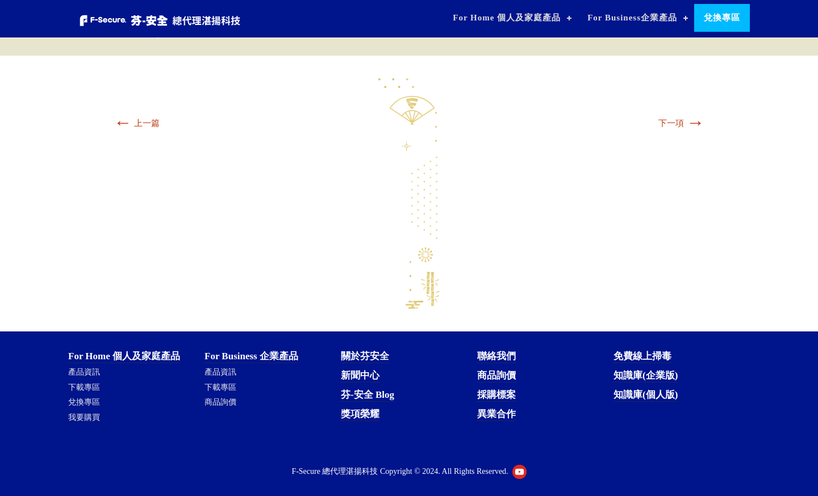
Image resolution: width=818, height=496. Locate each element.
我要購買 (84, 417)
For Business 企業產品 (251, 356)
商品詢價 (220, 402)
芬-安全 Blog (367, 394)
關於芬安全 (365, 356)
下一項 (681, 123)
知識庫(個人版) (646, 394)
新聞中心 (360, 375)
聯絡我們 (496, 356)
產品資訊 (84, 372)
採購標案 (496, 394)
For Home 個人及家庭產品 (507, 17)
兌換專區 (722, 17)
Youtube (519, 472)
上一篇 (137, 123)
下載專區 (84, 387)
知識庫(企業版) (646, 375)
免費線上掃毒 (642, 356)
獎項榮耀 (360, 414)
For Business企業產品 (632, 17)
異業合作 (496, 414)
